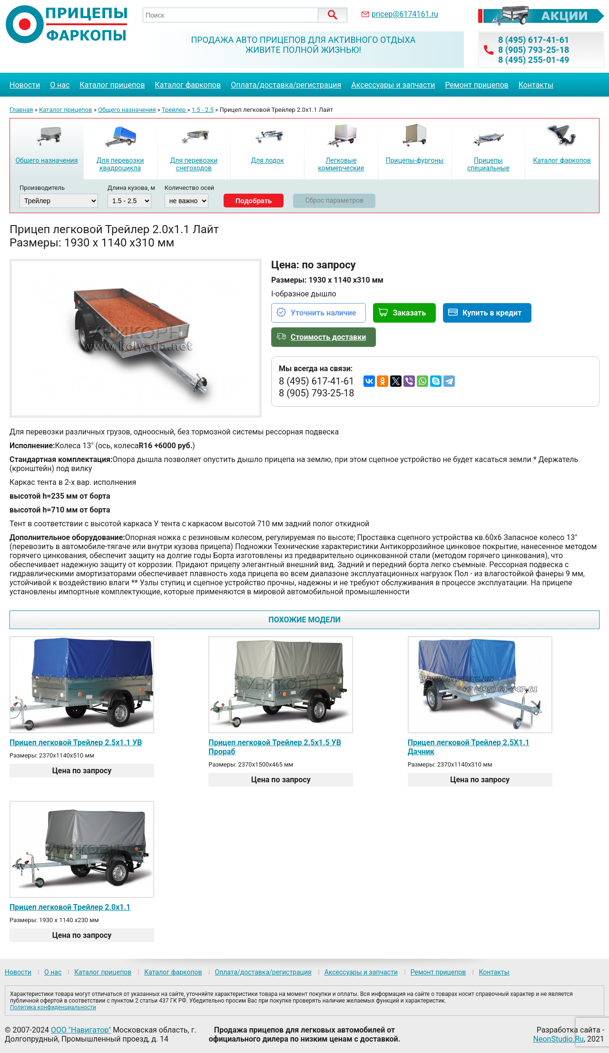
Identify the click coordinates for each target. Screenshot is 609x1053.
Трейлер (174, 109)
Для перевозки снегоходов (193, 164)
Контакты (536, 84)
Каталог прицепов (112, 84)
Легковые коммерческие (341, 164)
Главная (21, 109)
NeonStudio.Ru (558, 1038)
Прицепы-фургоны (415, 160)
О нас (59, 84)
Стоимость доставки (328, 337)
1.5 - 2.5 (203, 109)
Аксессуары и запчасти (393, 84)
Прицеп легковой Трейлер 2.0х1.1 (70, 907)
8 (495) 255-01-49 (533, 60)
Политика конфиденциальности (53, 1007)
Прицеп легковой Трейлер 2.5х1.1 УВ (76, 742)
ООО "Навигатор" (81, 1029)
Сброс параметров (334, 200)
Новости (25, 84)
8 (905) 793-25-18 (533, 50)
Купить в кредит (491, 312)
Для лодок (267, 160)
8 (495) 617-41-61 (533, 40)
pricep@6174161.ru (405, 14)
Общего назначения (127, 109)
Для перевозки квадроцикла (120, 164)
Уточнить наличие (323, 312)
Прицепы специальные (488, 164)
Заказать (409, 312)
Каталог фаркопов (188, 84)
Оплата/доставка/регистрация (286, 84)
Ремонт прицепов (476, 84)
